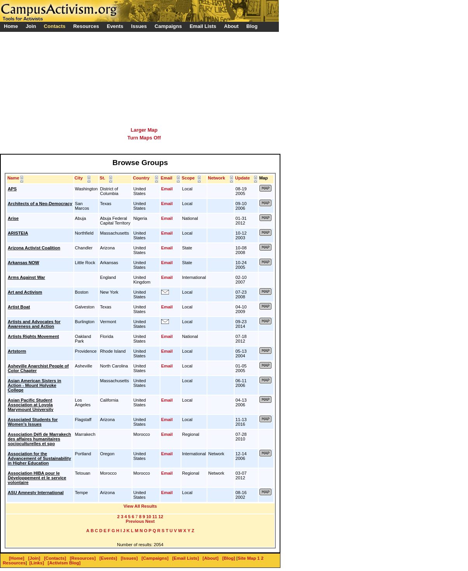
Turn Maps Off (144, 138)
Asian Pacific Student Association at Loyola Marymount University (31, 405)
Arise (13, 218)
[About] (211, 558)
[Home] (16, 558)
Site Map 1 (249, 558)
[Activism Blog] (64, 563)
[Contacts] (55, 558)
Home (11, 26)
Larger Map (144, 130)
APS (12, 188)
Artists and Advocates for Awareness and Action (34, 324)
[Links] (37, 563)
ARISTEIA (18, 233)
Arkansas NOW (23, 262)
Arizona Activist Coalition (34, 247)
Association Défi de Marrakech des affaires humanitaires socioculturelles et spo (39, 439)
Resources (14, 563)
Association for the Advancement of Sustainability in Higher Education (39, 458)
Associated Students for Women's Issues (33, 422)
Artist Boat (19, 307)
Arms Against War (26, 277)
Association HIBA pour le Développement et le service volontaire (37, 478)
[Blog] (228, 558)
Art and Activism (25, 292)
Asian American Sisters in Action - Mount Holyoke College (34, 385)
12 (160, 516)
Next (150, 521)
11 (154, 516)
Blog (251, 26)
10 (148, 516)
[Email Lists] (185, 558)
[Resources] (83, 558)
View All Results (140, 506)
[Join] (34, 558)
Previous (135, 521)
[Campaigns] (155, 558)
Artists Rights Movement (33, 336)
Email (167, 188)
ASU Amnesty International (36, 492)
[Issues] (129, 558)
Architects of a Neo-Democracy (40, 203)
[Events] (108, 558)
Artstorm (17, 351)
